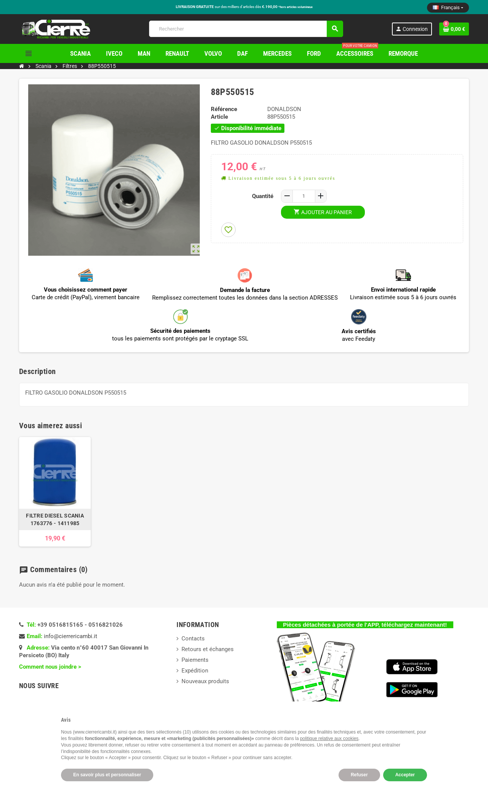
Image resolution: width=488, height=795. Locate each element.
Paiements (195, 659)
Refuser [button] (359, 774)
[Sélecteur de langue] (448, 8)
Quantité (262, 196)
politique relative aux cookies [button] (329, 738)
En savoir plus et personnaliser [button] (107, 774)
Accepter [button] (405, 774)
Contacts (193, 638)
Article (219, 116)
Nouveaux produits (205, 681)
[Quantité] (303, 196)
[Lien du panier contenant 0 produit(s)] (454, 29)
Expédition (194, 670)
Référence (224, 109)
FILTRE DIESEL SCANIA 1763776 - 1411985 (55, 519)
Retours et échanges (207, 649)
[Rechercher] (246, 29)
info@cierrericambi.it (70, 636)
